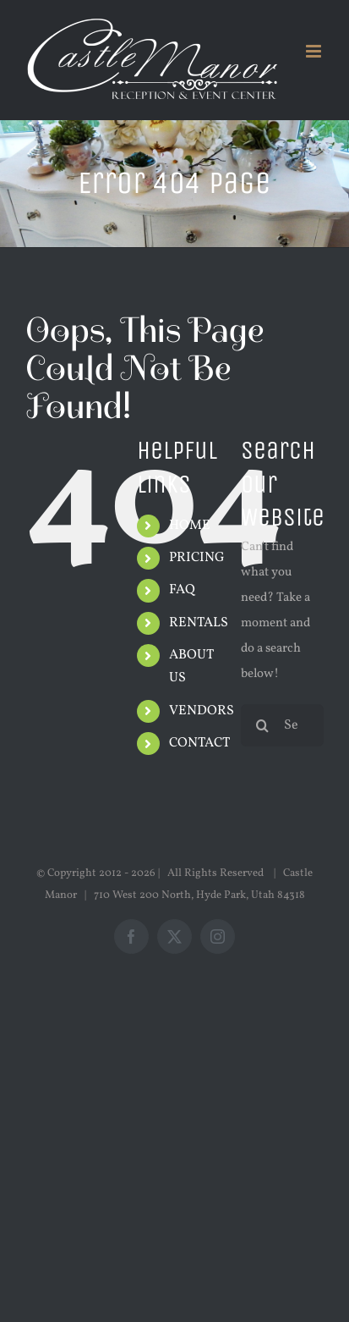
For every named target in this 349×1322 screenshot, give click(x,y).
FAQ (182, 590)
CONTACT (199, 743)
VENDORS (201, 711)
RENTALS (198, 623)
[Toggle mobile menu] (315, 51)
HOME (189, 525)
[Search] (262, 725)
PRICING (197, 557)
